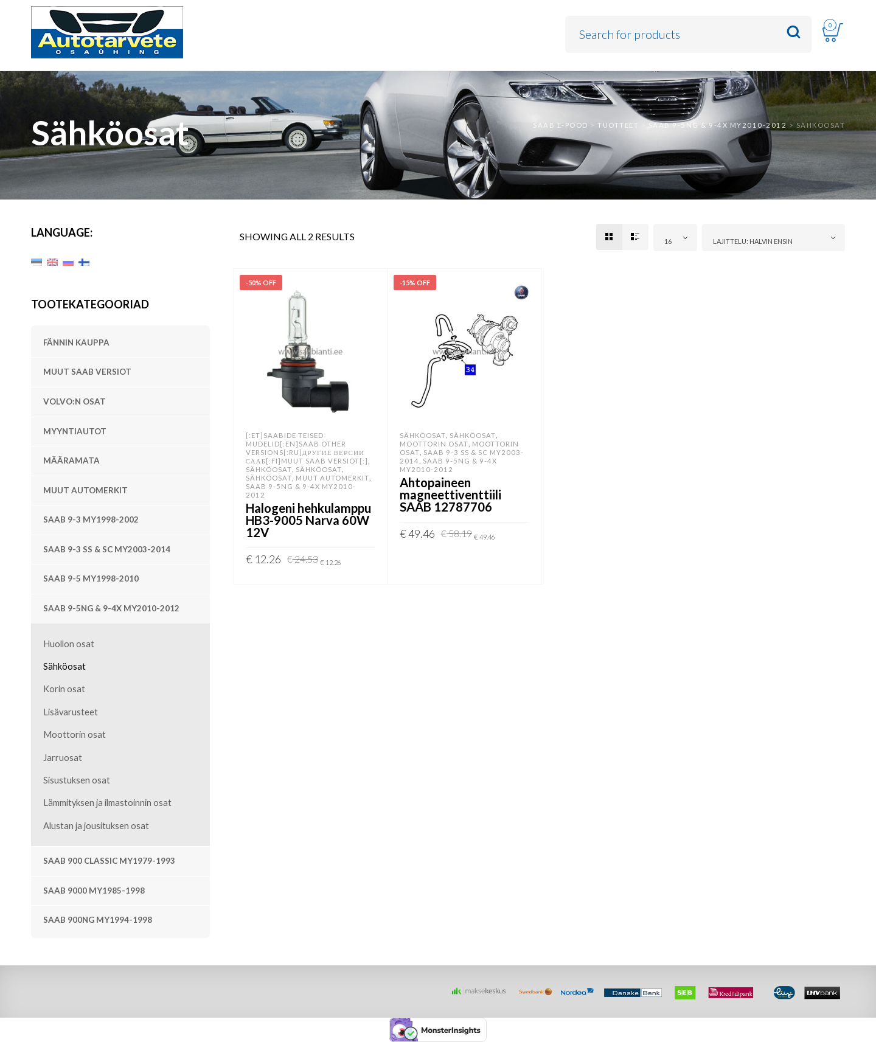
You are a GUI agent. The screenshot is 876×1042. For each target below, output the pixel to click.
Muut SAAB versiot (87, 372)
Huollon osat (68, 644)
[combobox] (675, 237)
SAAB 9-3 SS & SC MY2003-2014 (106, 549)
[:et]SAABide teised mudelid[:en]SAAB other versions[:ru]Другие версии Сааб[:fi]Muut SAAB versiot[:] (307, 448)
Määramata (71, 460)
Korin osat (64, 689)
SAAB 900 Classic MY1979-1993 (109, 861)
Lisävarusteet (70, 712)
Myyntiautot (74, 431)
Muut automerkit (85, 490)
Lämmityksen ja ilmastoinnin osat (107, 802)
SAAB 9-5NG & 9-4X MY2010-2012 (111, 608)
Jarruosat (62, 757)
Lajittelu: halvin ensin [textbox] (753, 241)
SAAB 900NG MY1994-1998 (97, 920)
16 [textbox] (668, 241)
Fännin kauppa (76, 342)
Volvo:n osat (74, 401)
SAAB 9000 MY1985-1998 (94, 890)
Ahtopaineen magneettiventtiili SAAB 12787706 (450, 494)
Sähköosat (64, 666)
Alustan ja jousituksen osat (96, 826)
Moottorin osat (74, 734)
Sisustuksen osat (76, 780)
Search (793, 32)
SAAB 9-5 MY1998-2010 (91, 578)
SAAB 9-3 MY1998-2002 (91, 519)
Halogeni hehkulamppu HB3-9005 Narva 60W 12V (308, 520)
